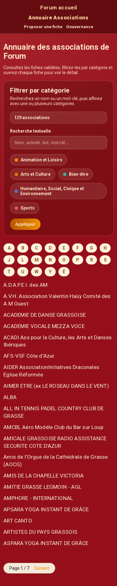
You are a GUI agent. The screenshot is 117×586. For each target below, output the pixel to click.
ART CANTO (17, 521)
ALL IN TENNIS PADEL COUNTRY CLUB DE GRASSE (53, 412)
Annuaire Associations (58, 17)
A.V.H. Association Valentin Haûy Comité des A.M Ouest (56, 300)
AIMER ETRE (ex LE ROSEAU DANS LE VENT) (56, 386)
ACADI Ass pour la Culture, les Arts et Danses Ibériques (57, 341)
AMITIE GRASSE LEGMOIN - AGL (42, 487)
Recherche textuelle (30, 131)
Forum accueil (58, 7)
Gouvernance (79, 26)
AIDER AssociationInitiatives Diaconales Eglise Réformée (51, 371)
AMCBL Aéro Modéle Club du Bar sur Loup (53, 427)
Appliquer (25, 224)
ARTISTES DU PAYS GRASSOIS (40, 532)
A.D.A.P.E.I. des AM (25, 285)
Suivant (41, 568)
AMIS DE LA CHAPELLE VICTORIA (43, 475)
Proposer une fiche (43, 26)
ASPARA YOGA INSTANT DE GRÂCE (45, 543)
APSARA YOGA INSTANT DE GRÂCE (46, 509)
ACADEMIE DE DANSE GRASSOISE (44, 315)
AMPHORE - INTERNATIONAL (38, 498)
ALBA (10, 397)
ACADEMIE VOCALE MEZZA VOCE (43, 326)
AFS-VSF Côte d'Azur (28, 356)
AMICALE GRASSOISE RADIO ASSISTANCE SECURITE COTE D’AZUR (54, 442)
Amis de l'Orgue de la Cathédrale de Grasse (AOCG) (55, 460)
